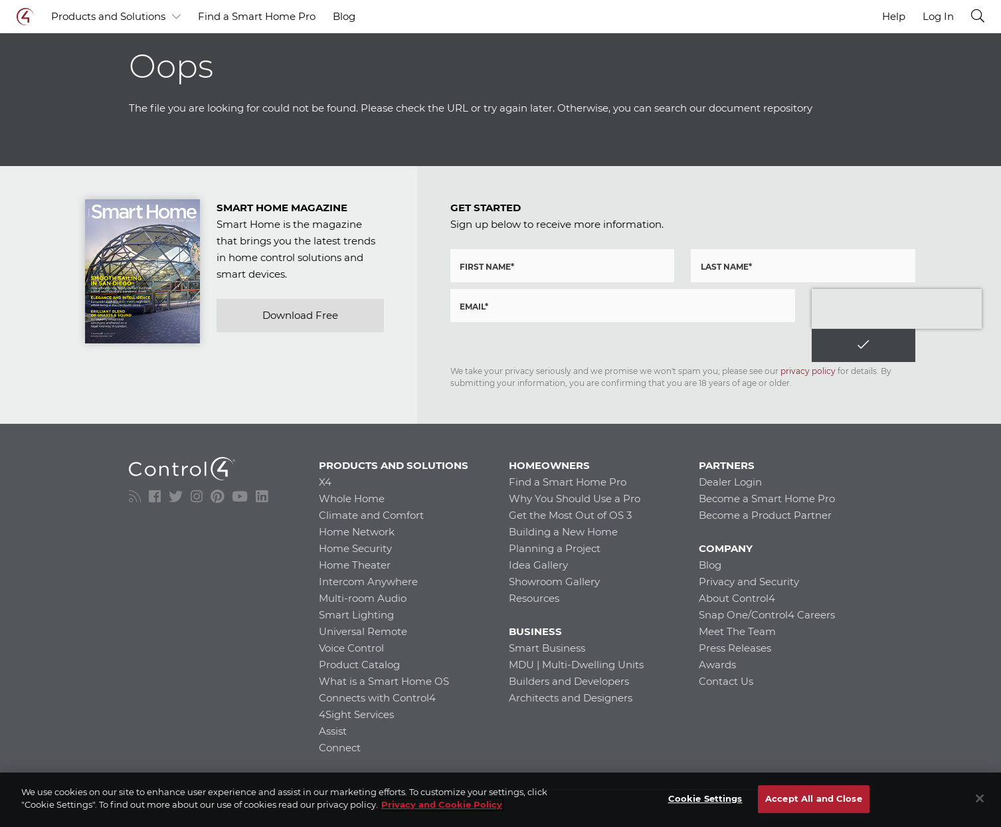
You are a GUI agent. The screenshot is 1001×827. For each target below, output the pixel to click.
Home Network (357, 531)
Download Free (300, 315)
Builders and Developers (569, 681)
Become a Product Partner (765, 515)
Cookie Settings (705, 798)
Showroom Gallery (554, 581)
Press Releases (735, 648)
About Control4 (737, 598)
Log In (938, 16)
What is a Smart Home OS (384, 681)
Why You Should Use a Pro (574, 498)
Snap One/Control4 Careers (767, 614)
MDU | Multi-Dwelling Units (576, 664)
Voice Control (351, 648)
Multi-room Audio (363, 598)
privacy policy (808, 371)
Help (893, 16)
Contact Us (726, 681)
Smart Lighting (356, 614)
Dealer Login (730, 482)
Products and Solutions (116, 16)
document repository (760, 108)
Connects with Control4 (377, 697)
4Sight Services (356, 714)
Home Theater (355, 565)
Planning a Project (554, 548)
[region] (500, 800)
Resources (534, 598)
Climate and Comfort (371, 515)
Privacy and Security (749, 581)
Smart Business (547, 648)
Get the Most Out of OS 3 (570, 515)
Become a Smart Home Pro (767, 498)
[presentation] (897, 309)
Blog (344, 16)
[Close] (979, 798)
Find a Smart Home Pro (257, 16)
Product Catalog (359, 664)
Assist (333, 731)
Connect (340, 747)
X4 (325, 482)
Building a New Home (563, 531)
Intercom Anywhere (368, 581)
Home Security (355, 548)
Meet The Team (737, 631)
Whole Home (352, 498)
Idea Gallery (538, 565)
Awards (717, 664)
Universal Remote (363, 631)
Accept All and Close (813, 798)
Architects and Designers (570, 697)
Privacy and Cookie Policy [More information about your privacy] (441, 804)
